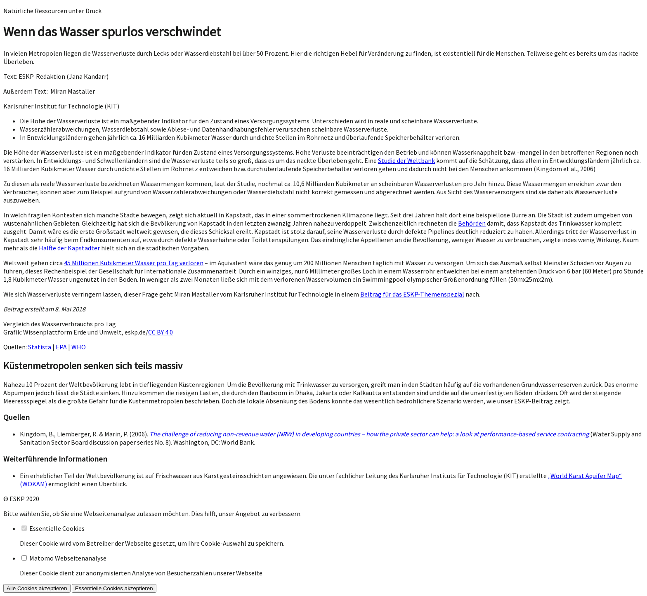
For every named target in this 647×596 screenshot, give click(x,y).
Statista (39, 347)
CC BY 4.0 (160, 332)
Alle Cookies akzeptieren (37, 588)
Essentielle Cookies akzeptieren (114, 588)
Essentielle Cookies (57, 528)
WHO (78, 347)
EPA (61, 347)
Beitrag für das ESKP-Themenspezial (412, 294)
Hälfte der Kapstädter (69, 248)
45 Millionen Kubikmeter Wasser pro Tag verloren (133, 263)
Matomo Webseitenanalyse (67, 558)
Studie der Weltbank (406, 160)
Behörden (472, 223)
